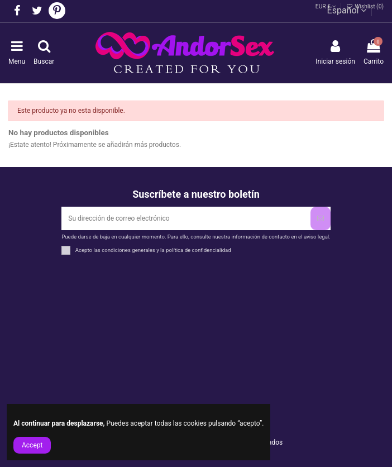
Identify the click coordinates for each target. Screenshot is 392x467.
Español (347, 10)
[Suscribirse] (320, 218)
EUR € (325, 6)
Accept (32, 445)
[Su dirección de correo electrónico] (185, 218)
